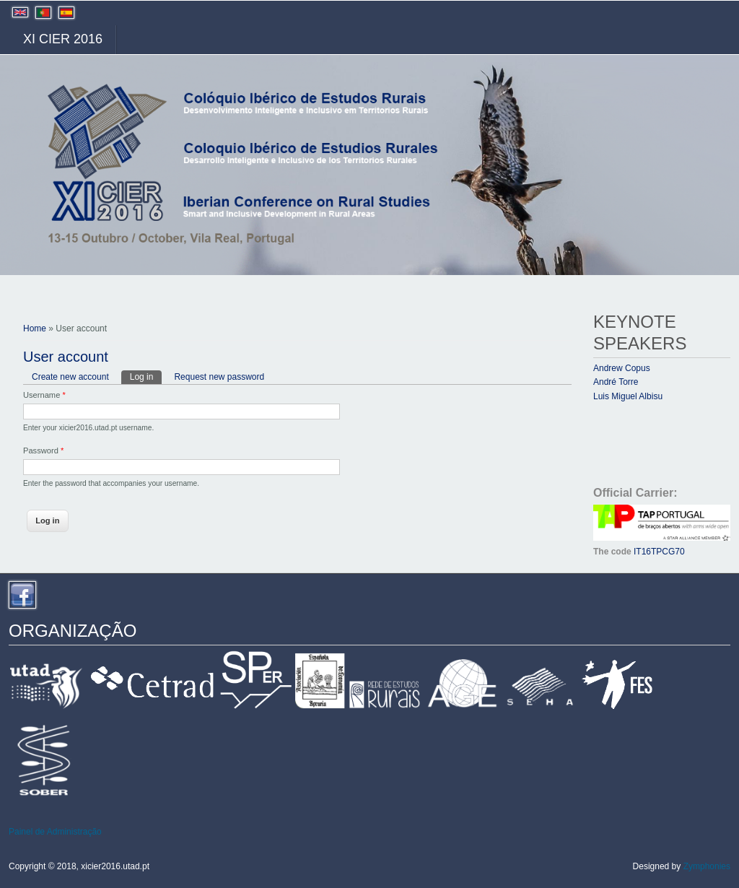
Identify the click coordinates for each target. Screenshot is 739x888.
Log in (146, 376)
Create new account (70, 377)
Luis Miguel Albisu (628, 396)
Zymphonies (706, 866)
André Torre (615, 382)
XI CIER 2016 (62, 39)
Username (44, 395)
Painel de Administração (55, 832)
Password (43, 450)
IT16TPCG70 (659, 552)
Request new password (219, 377)
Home (34, 328)
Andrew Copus (621, 368)
